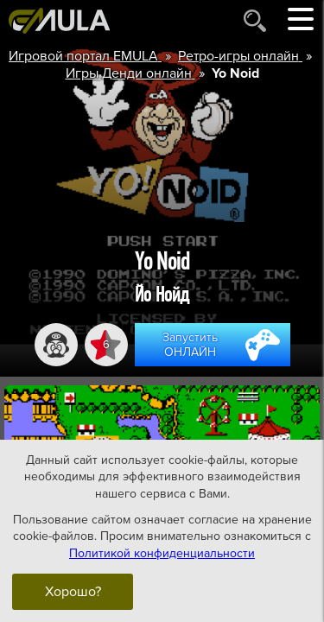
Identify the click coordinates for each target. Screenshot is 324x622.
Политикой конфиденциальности (162, 552)
